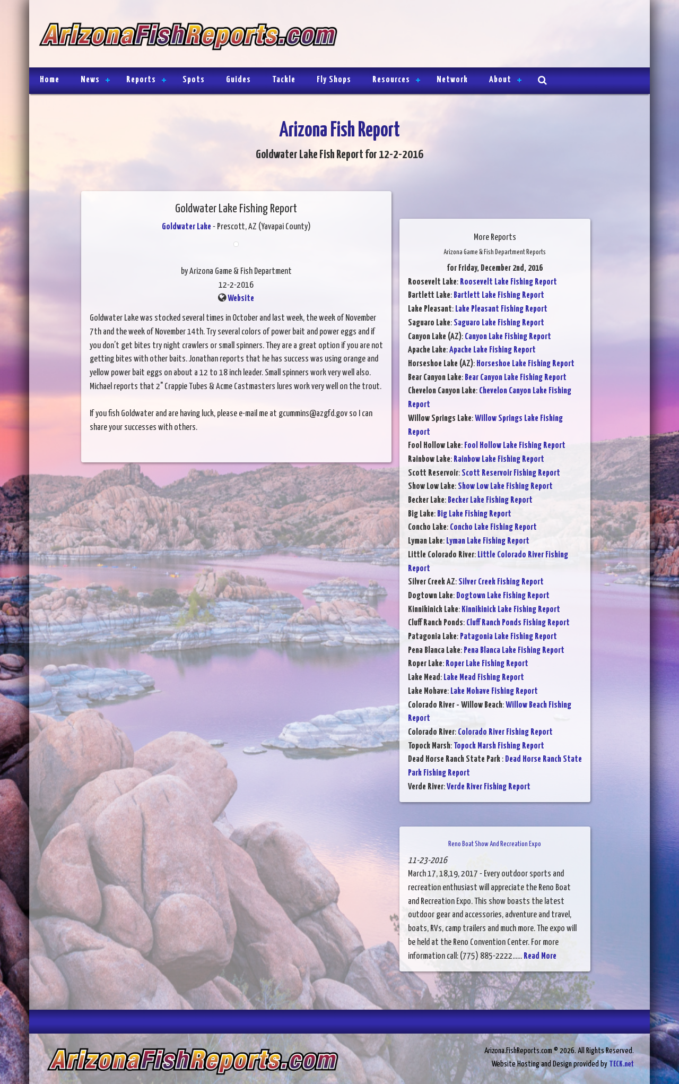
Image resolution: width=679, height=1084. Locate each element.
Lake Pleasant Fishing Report (501, 309)
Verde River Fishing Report (488, 787)
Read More (540, 956)
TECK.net (621, 1064)
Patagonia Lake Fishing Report (508, 636)
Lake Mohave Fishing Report (494, 691)
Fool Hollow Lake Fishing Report (514, 445)
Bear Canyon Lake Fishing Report (516, 377)
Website (241, 298)
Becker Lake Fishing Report (490, 500)
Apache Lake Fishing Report (492, 350)
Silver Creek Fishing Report (501, 582)
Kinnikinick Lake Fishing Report (511, 609)
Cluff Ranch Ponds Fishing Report (518, 622)
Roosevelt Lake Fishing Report (508, 282)
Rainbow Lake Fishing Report (499, 459)
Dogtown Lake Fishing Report (503, 595)
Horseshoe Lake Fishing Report (525, 363)
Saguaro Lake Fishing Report (499, 323)
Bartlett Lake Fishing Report (499, 295)
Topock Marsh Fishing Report (499, 746)
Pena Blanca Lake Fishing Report (514, 650)
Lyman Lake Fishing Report (487, 541)
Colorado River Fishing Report (505, 732)
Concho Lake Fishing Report (493, 527)
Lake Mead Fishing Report (483, 677)
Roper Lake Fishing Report (487, 663)
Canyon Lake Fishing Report (508, 336)
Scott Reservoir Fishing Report (511, 473)
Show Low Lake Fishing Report (505, 486)
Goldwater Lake (186, 226)
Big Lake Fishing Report (474, 514)
